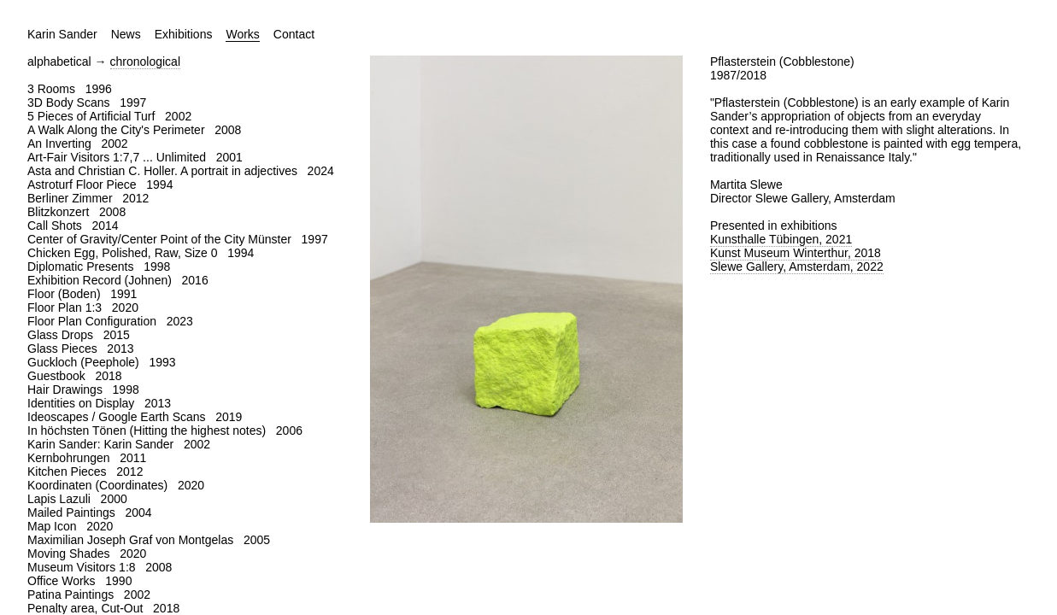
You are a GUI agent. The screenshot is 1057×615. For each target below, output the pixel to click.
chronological (145, 61)
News (126, 34)
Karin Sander (62, 34)
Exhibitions (184, 34)
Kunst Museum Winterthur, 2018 (795, 253)
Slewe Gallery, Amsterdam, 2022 (797, 266)
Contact (293, 34)
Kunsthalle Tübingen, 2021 (781, 239)
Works (242, 34)
